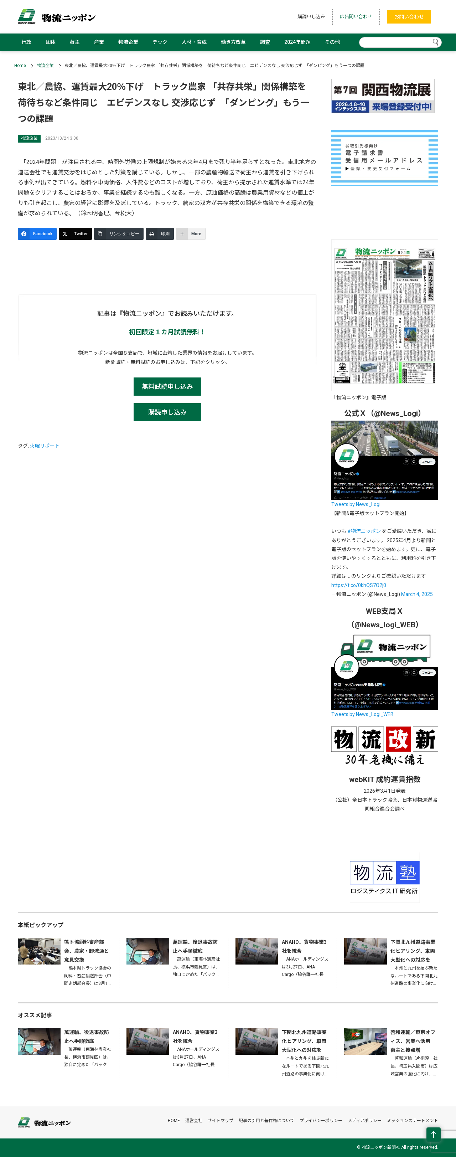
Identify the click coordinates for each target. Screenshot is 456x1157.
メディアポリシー (365, 1120)
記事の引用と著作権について (266, 1120)
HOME (174, 1120)
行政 (26, 42)
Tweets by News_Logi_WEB (362, 714)
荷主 (75, 42)
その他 (332, 42)
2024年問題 (297, 42)
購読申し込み (311, 16)
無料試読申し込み (167, 386)
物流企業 (128, 42)
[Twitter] (75, 234)
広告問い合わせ (356, 16)
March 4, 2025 (417, 594)
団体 (51, 42)
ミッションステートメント (412, 1120)
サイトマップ (220, 1120)
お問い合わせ (409, 17)
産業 (99, 42)
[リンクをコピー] (119, 234)
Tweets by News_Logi (355, 504)
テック (159, 42)
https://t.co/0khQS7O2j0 (358, 585)
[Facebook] (37, 234)
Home (20, 65)
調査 (265, 42)
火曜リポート (45, 446)
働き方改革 (233, 42)
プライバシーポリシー (321, 1120)
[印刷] (160, 234)
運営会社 (193, 1120)
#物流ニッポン (364, 531)
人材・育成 (194, 42)
